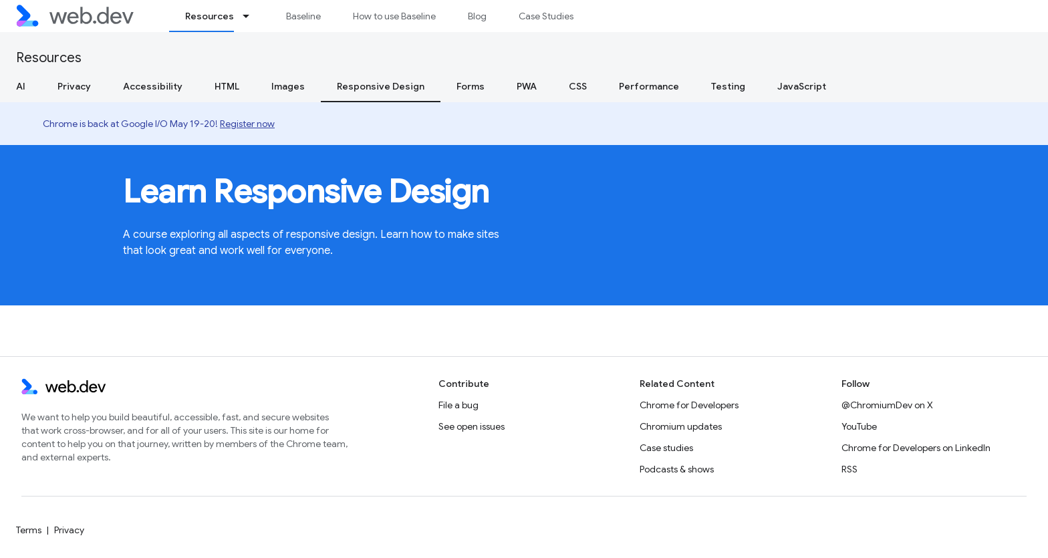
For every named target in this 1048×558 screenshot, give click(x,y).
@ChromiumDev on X (887, 405)
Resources (49, 57)
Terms (28, 530)
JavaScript (801, 86)
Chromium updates (681, 426)
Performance (649, 86)
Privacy (74, 86)
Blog (477, 16)
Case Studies (546, 16)
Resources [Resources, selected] (209, 16)
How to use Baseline (394, 16)
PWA (527, 86)
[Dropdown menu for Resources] (252, 16)
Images (288, 86)
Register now (247, 124)
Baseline (303, 16)
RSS (849, 469)
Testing (728, 86)
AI (20, 86)
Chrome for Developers (689, 405)
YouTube (859, 426)
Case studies (666, 448)
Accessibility (152, 86)
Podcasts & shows (677, 469)
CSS (578, 86)
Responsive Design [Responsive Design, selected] (380, 86)
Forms (470, 86)
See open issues (471, 426)
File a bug (458, 405)
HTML (227, 86)
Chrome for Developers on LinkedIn (916, 448)
